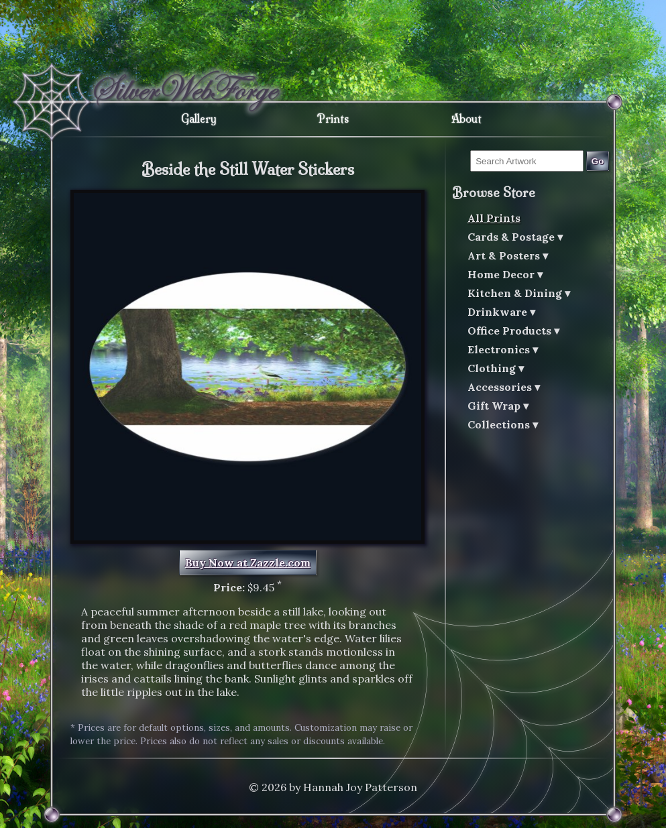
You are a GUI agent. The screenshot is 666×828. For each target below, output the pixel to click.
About (466, 118)
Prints (333, 118)
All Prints (493, 218)
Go (598, 161)
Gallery (199, 118)
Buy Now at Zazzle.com (248, 562)
